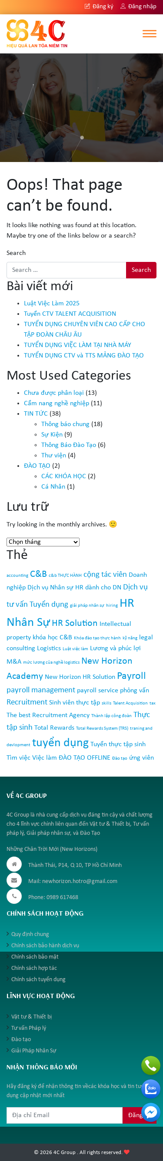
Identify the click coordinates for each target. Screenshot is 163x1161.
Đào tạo (21, 1039)
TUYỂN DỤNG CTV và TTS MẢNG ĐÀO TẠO (84, 355)
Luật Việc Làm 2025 (52, 303)
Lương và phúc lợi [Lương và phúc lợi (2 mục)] (115, 648)
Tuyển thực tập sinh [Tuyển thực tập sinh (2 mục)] (118, 744)
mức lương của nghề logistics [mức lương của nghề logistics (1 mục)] (51, 662)
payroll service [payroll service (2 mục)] (97, 690)
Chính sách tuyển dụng (38, 979)
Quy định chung (30, 934)
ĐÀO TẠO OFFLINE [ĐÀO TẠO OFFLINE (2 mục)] (84, 757)
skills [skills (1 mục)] (106, 703)
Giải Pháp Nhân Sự (33, 1051)
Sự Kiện (52, 434)
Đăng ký (99, 6)
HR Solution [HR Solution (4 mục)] (75, 623)
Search (16, 253)
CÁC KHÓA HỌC (63, 476)
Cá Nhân (53, 486)
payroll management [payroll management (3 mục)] (41, 690)
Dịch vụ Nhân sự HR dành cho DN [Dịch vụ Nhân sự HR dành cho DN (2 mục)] (74, 587)
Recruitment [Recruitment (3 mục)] (27, 702)
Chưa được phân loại (54, 393)
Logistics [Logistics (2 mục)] (49, 648)
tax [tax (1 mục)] (153, 703)
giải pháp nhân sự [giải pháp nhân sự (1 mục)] (87, 605)
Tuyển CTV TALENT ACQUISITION (70, 314)
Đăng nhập (138, 6)
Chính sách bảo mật (35, 957)
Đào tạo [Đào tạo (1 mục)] (119, 758)
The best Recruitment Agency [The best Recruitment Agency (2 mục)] (48, 715)
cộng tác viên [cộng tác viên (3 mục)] (105, 575)
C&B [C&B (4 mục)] (38, 574)
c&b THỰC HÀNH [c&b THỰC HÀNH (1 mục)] (65, 575)
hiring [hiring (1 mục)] (112, 605)
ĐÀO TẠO (37, 466)
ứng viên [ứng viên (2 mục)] (141, 757)
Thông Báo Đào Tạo (68, 445)
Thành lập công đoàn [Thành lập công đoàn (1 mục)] (111, 716)
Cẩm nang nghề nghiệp (56, 403)
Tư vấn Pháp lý (28, 1028)
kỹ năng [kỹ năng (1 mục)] (130, 638)
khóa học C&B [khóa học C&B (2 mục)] (52, 637)
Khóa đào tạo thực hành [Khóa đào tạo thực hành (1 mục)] (97, 638)
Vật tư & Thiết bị (31, 1017)
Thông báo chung (65, 424)
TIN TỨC (36, 413)
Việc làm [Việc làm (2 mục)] (44, 757)
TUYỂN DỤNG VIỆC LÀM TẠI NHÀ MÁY (77, 345)
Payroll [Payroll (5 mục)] (131, 676)
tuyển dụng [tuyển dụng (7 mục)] (60, 743)
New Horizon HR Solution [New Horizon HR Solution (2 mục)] (80, 677)
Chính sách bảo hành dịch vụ (45, 946)
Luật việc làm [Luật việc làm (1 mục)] (75, 649)
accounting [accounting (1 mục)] (17, 575)
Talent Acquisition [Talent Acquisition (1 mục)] (130, 703)
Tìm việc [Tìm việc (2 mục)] (18, 757)
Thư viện (53, 455)
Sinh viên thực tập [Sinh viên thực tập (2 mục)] (74, 702)
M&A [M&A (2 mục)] (14, 661)
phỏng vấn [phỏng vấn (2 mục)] (134, 690)
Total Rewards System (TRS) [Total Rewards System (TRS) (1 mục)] (102, 728)
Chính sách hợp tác (34, 968)
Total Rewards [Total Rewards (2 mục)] (54, 727)
